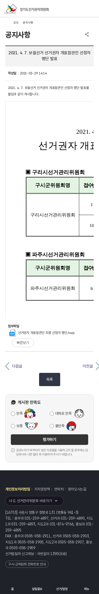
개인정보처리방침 (17, 489)
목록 (49, 379)
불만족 (59, 426)
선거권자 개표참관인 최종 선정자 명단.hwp (41, 333)
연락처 (58, 489)
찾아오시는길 (77, 489)
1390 (54, 554)
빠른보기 (23, 343)
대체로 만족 (63, 413)
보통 (19, 426)
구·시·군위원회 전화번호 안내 (27, 564)
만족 (19, 413)
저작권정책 (42, 489)
